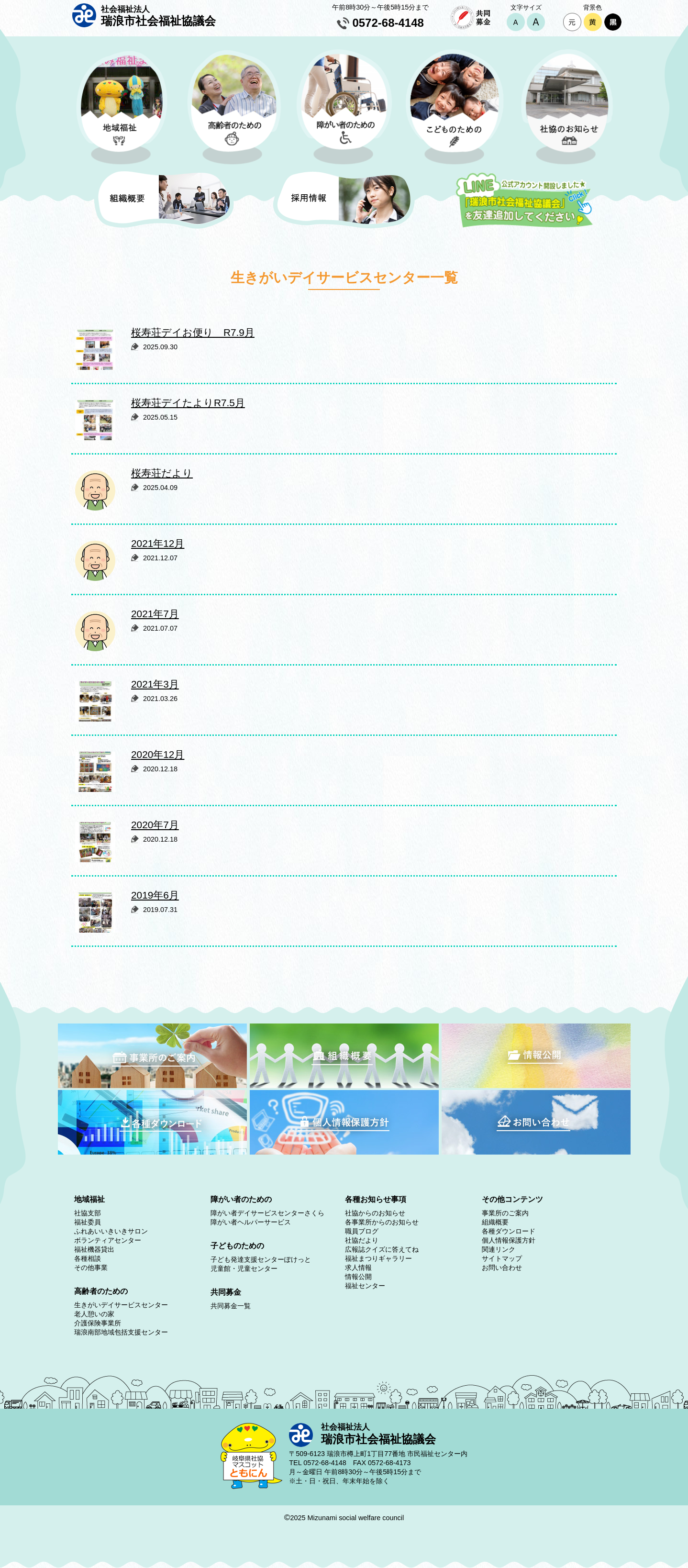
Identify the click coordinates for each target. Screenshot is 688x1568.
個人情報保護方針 (508, 1240)
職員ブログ (361, 1231)
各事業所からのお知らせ (382, 1222)
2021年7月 (155, 613)
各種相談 (87, 1258)
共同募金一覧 (231, 1306)
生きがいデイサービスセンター (121, 1305)
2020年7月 (155, 824)
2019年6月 (155, 895)
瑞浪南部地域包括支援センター (121, 1332)
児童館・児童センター (244, 1268)
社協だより (361, 1240)
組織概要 (495, 1222)
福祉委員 (87, 1222)
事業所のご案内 (505, 1213)
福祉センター (365, 1286)
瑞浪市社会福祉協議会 (158, 15)
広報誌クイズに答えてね (382, 1249)
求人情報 (358, 1267)
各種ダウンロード (508, 1231)
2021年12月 (157, 543)
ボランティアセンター (107, 1240)
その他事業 (91, 1267)
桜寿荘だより (162, 472)
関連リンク (498, 1249)
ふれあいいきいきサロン (111, 1231)
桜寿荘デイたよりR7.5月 (188, 402)
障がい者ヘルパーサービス (251, 1222)
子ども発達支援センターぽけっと (261, 1259)
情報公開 (358, 1276)
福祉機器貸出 (94, 1249)
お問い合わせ (502, 1267)
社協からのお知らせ (375, 1213)
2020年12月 (157, 754)
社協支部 (87, 1213)
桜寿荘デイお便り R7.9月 (193, 332)
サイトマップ (502, 1258)
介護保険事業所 (97, 1323)
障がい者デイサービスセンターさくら (267, 1213)
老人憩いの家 (94, 1314)
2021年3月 (155, 683)
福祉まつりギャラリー (378, 1258)
